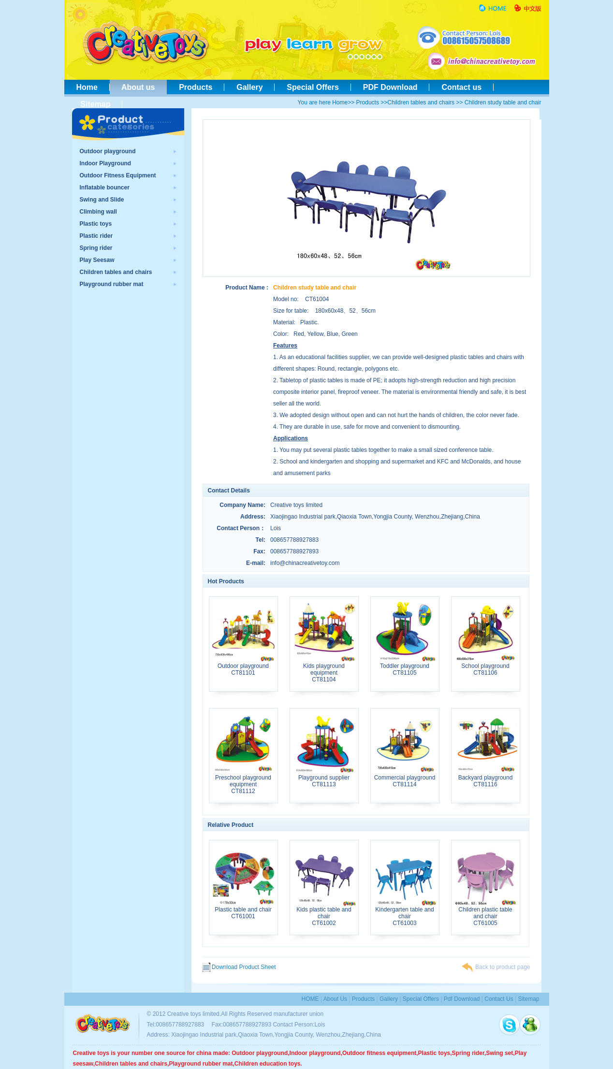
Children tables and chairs (420, 102)
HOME (310, 999)
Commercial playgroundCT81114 (405, 778)
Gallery (249, 87)
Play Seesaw (97, 260)
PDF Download (390, 87)
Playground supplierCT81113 (324, 778)
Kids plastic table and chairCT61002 (324, 913)
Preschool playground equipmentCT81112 (243, 782)
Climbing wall (98, 211)
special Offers (421, 999)
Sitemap (93, 104)
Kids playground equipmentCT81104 (324, 670)
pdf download (462, 999)
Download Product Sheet (239, 967)
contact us (498, 999)
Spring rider (96, 248)
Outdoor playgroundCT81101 (243, 666)
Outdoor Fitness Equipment (118, 175)
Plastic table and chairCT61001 (243, 910)
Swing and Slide (102, 199)
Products (196, 87)
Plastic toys (96, 223)
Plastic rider (96, 235)
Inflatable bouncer (105, 187)
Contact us (461, 87)
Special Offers (312, 87)
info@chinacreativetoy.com (304, 563)
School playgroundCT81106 (485, 666)
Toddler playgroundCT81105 (405, 666)
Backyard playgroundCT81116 (485, 778)
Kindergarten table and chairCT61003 (405, 913)
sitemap (528, 999)
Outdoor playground (108, 151)
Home (87, 87)
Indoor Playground (105, 163)
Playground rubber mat (112, 284)
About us (138, 87)
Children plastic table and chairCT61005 (485, 913)
